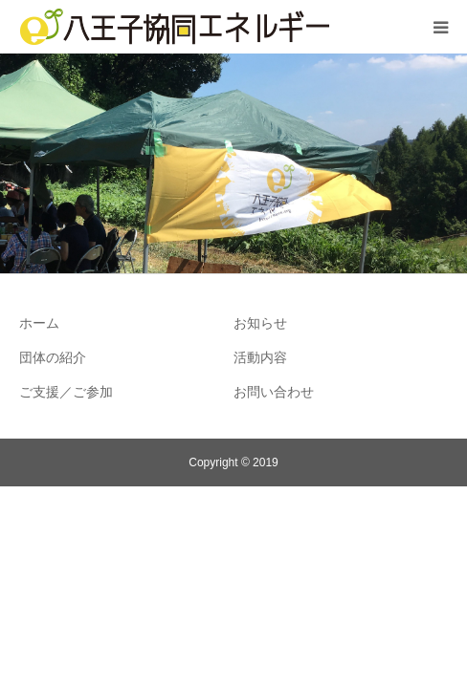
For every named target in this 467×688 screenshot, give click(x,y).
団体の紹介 (52, 357)
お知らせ (260, 323)
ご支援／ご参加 (66, 391)
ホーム (39, 323)
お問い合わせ (274, 391)
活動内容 (260, 357)
